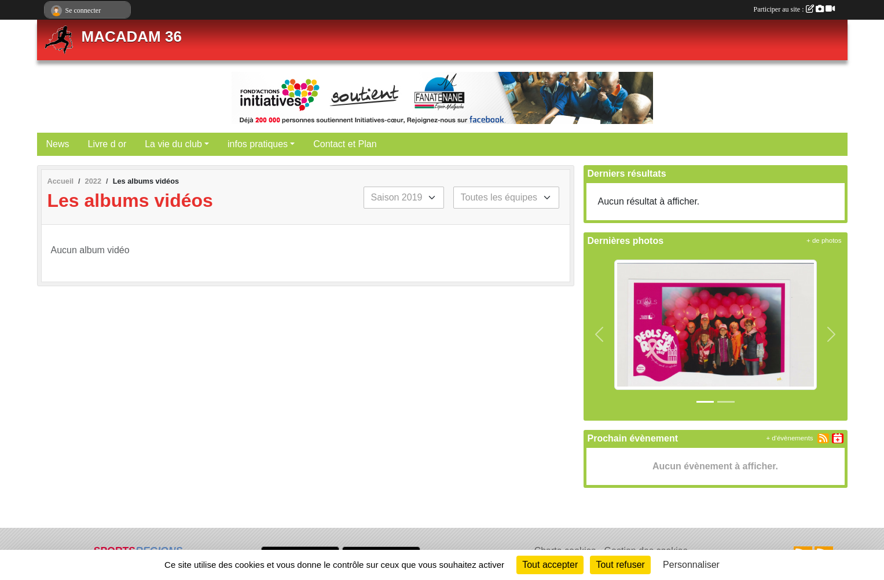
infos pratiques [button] (258, 144)
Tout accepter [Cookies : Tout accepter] (550, 565)
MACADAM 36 (132, 36)
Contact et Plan (344, 144)
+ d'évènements (789, 438)
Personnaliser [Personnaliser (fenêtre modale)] (691, 565)
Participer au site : (794, 9)
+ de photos (823, 240)
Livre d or (107, 144)
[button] (599, 334)
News (57, 144)
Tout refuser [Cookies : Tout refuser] (620, 565)
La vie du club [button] (173, 144)
